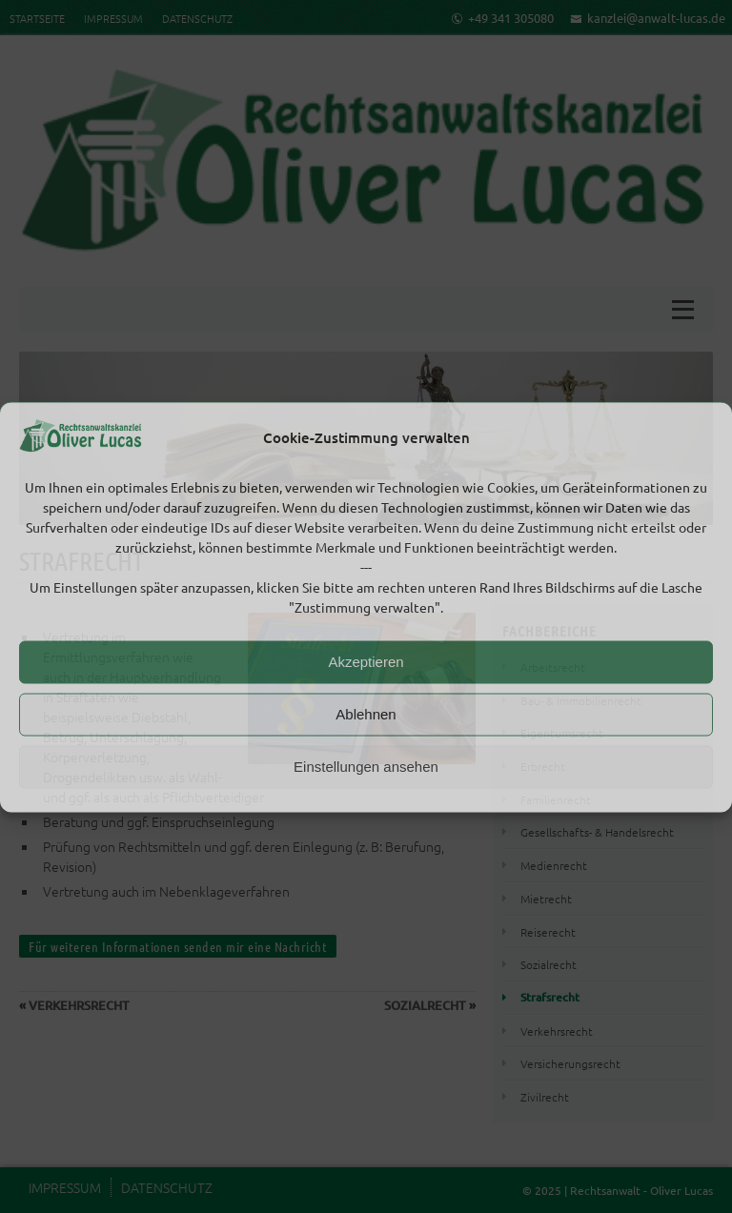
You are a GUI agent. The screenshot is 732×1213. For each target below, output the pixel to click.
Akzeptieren (365, 662)
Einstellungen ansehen (366, 766)
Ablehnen (366, 714)
